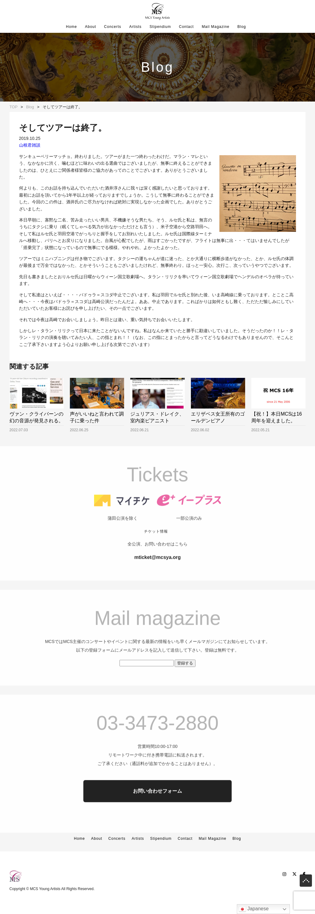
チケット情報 (156, 550)
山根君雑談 (29, 145)
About (90, 27)
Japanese (254, 909)
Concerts (112, 27)
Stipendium (160, 27)
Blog (241, 27)
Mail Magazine (215, 27)
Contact (186, 27)
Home (71, 27)
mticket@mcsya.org (157, 575)
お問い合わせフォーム (157, 809)
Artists (135, 27)
